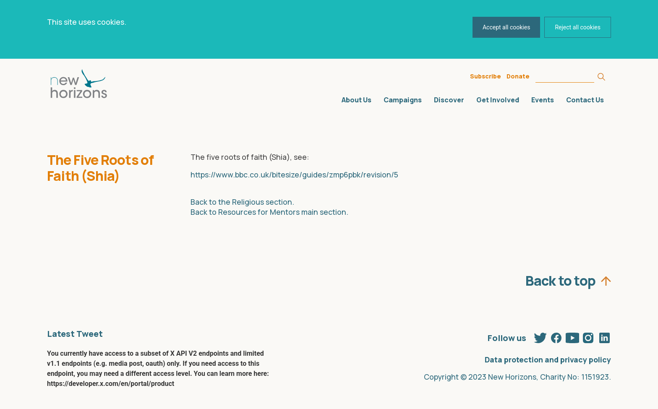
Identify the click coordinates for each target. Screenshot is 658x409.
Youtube (572, 336)
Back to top (560, 278)
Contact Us (585, 99)
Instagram (588, 336)
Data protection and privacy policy (548, 359)
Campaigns (403, 99)
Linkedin (604, 336)
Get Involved (497, 99)
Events (542, 99)
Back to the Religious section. (242, 202)
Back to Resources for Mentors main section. (269, 212)
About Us (356, 99)
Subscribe (485, 76)
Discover (449, 99)
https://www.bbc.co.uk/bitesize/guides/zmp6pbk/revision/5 (294, 174)
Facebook (556, 336)
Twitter (540, 336)
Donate (518, 76)
